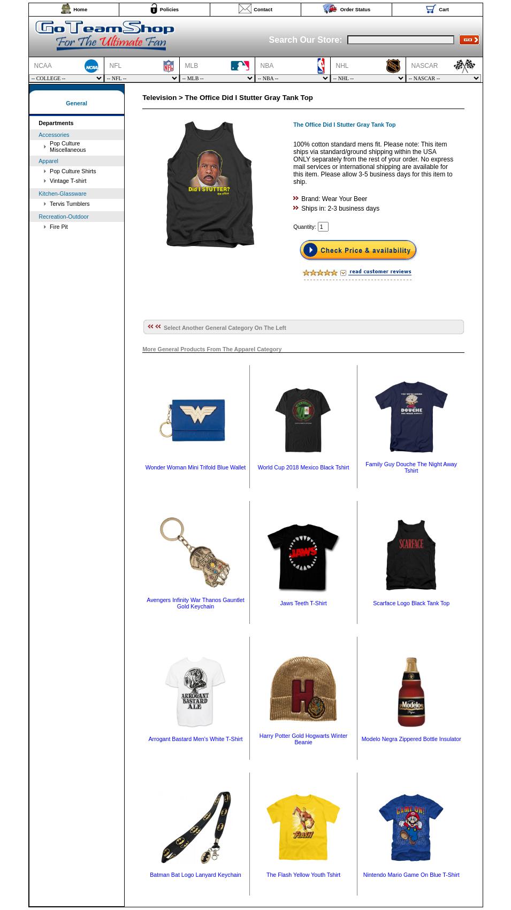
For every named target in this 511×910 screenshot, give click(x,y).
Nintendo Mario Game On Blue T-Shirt (411, 875)
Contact (263, 9)
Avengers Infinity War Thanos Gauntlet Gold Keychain (195, 603)
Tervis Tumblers (70, 203)
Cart (444, 9)
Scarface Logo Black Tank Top (411, 603)
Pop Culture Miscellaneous (68, 146)
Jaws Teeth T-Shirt (303, 603)
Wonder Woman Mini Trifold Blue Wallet (196, 467)
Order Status (355, 9)
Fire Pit (59, 226)
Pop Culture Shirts (73, 171)
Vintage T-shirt (68, 181)
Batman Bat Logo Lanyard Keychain (195, 875)
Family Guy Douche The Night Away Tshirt (411, 467)
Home (80, 9)
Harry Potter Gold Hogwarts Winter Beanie (304, 738)
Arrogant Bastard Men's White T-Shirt (196, 739)
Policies (169, 9)
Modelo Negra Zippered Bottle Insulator (411, 739)
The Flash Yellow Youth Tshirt (303, 875)
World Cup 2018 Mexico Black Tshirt (303, 467)
